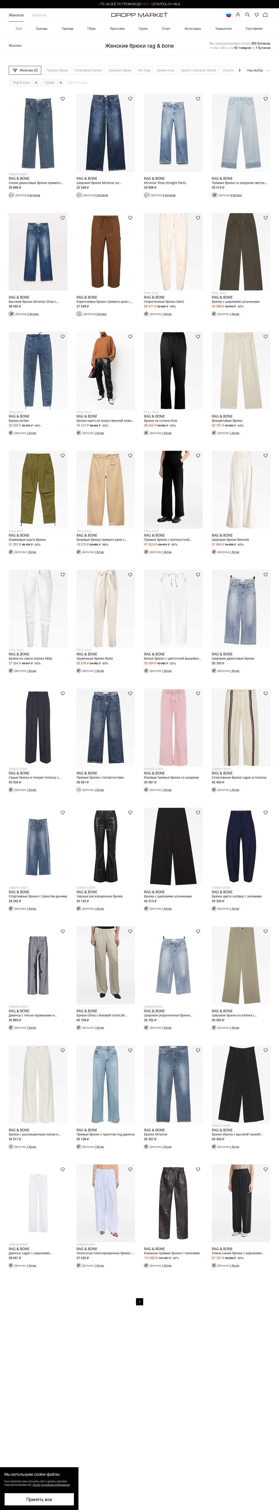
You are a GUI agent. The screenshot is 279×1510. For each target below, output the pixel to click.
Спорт (166, 28)
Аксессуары (193, 28)
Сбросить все (77, 82)
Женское (16, 15)
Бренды (42, 28)
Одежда (67, 28)
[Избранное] (256, 15)
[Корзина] (265, 15)
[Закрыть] (36, 82)
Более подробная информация (51, 1484)
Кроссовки (117, 28)
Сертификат (254, 28)
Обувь (91, 28)
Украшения (223, 28)
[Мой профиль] (238, 15)
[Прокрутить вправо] (239, 70)
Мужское (39, 15)
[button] (247, 15)
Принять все (39, 1499)
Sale (19, 28)
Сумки (143, 28)
